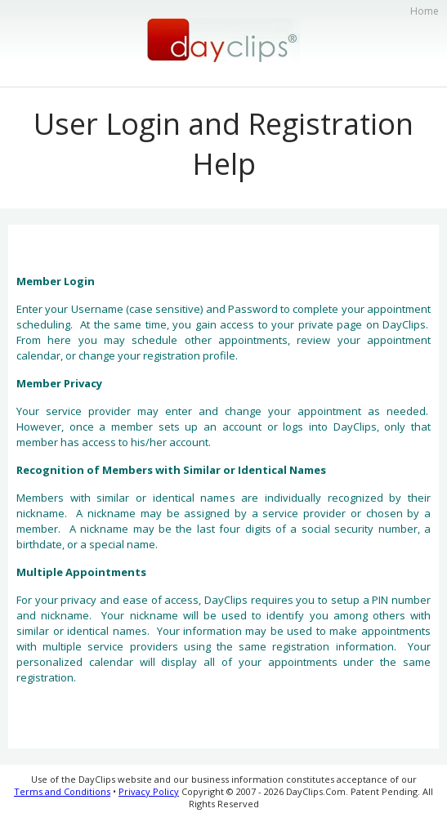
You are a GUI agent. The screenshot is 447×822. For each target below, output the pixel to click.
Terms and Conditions (62, 791)
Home (424, 11)
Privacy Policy (148, 791)
